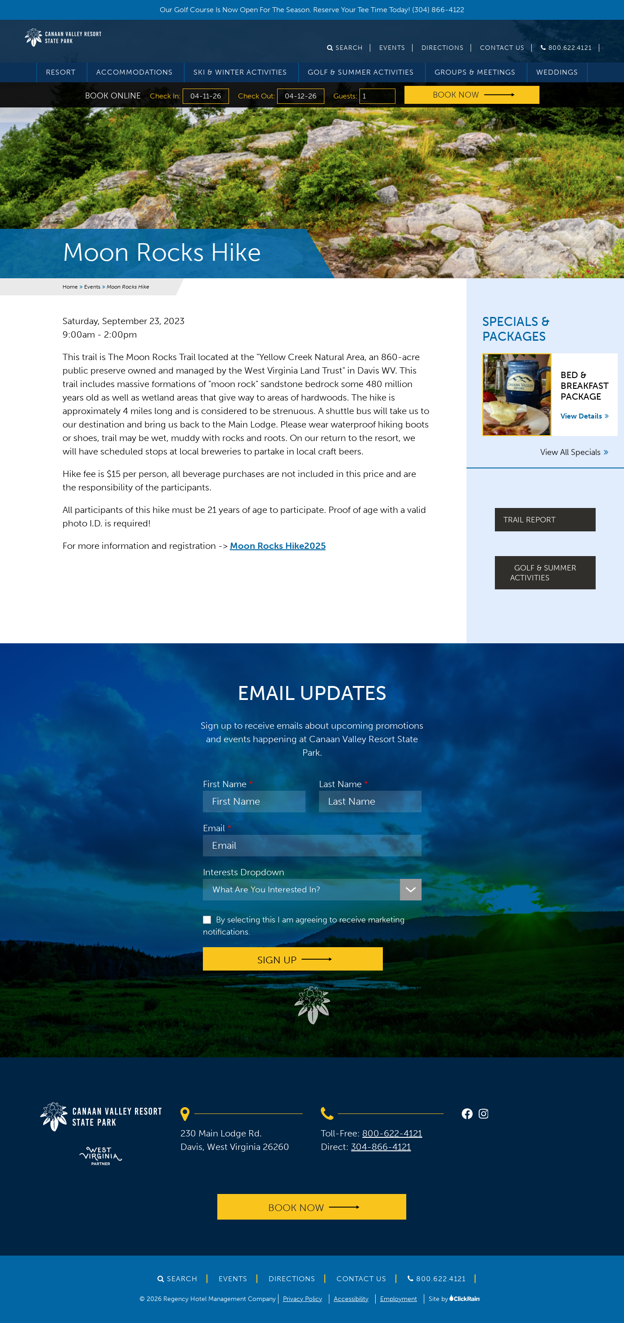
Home (70, 287)
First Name (225, 784)
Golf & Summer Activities (361, 72)
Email (214, 828)
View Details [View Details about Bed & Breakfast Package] (585, 416)
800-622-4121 (392, 1133)
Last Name (340, 784)
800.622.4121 (566, 48)
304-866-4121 (381, 1146)
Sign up (276, 959)
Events (392, 48)
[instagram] (484, 1114)
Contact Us (502, 48)
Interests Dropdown (243, 872)
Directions (443, 48)
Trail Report (529, 519)
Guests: (346, 96)
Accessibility (351, 1299)
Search (345, 48)
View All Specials (574, 452)
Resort (61, 72)
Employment (398, 1299)
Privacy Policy (302, 1299)
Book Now (456, 95)
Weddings (557, 72)
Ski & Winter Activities (240, 72)
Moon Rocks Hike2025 (278, 545)
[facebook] (467, 1114)
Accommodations (134, 72)
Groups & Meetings (475, 72)
